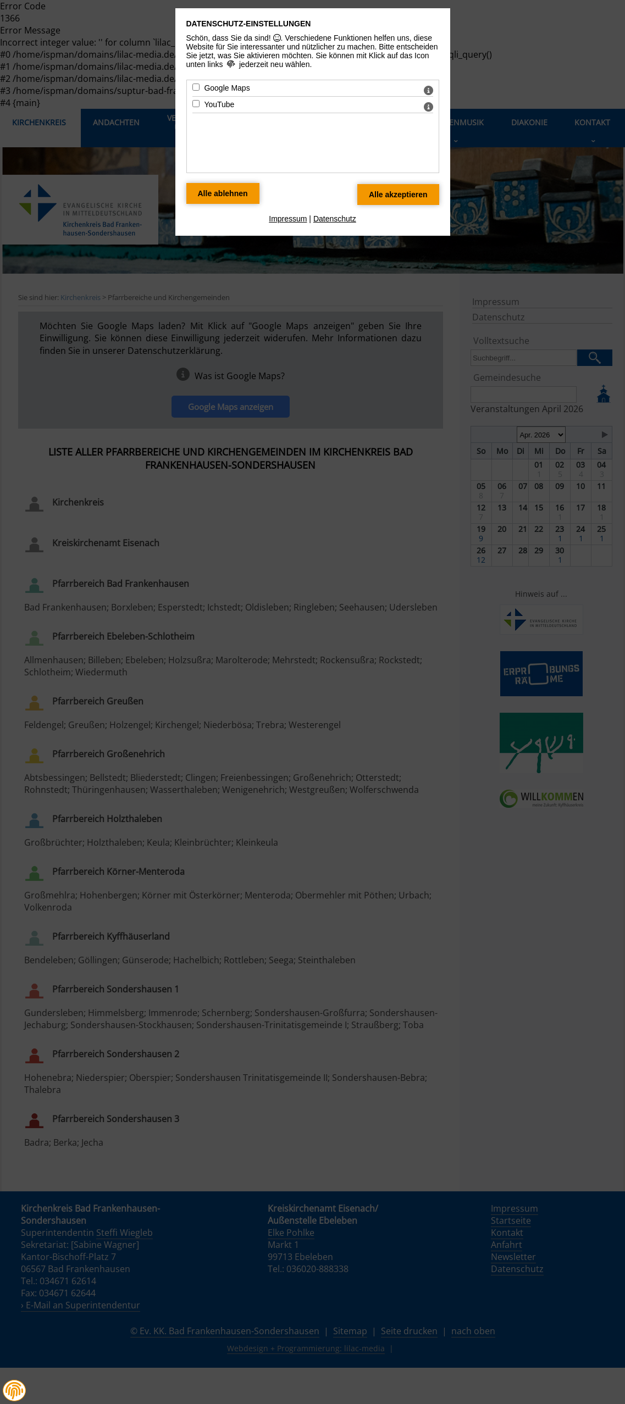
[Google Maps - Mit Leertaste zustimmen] (196, 87)
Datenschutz (334, 218)
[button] (14, 1391)
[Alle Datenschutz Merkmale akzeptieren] (398, 194)
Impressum (288, 218)
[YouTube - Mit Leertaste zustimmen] (196, 103)
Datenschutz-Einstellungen (248, 23)
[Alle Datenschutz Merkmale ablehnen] (222, 193)
